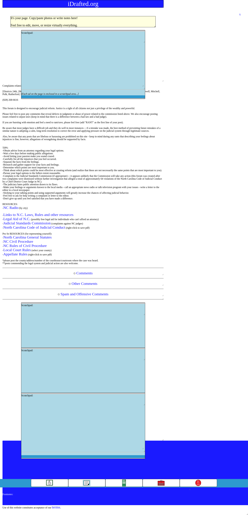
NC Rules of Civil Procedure (25, 246)
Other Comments (83, 284)
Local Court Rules (17, 250)
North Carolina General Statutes (27, 237)
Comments (83, 273)
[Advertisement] (82, 65)
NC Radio (10, 208)
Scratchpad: (83, 64)
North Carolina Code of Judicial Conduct (34, 227)
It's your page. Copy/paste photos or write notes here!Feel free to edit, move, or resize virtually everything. (44, 21)
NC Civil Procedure (18, 241)
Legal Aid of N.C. (16, 219)
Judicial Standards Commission (27, 223)
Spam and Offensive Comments (83, 294)
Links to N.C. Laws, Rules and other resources (38, 215)
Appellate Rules (15, 254)
